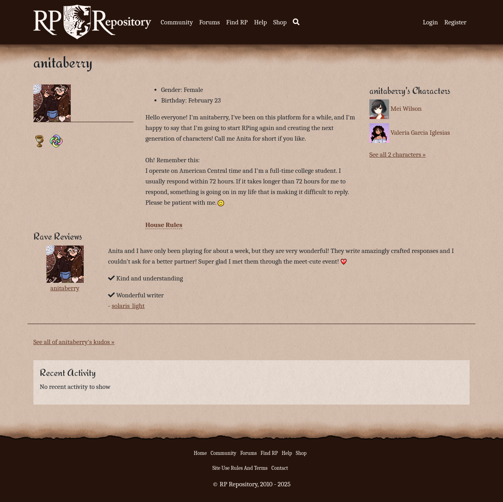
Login (430, 22)
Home (200, 453)
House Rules (163, 225)
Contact (280, 468)
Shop (279, 22)
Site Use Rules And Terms (240, 468)
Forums (209, 22)
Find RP (237, 22)
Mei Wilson (406, 108)
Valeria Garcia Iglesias (420, 132)
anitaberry (64, 288)
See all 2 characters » (397, 154)
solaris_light (128, 306)
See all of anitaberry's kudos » (73, 342)
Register (455, 22)
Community (177, 22)
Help (260, 22)
